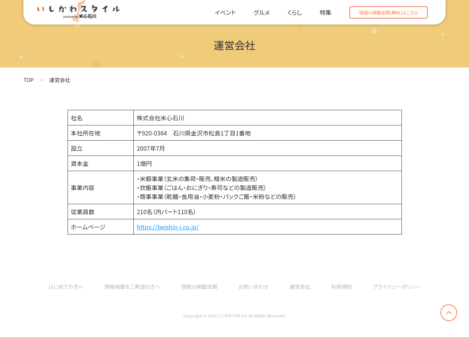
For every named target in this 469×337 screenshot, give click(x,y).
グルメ (262, 12)
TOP (28, 80)
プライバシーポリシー (397, 286)
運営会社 (300, 286)
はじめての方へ (66, 286)
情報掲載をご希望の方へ (132, 286)
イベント (225, 12)
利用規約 (341, 286)
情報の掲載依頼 (199, 286)
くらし (294, 12)
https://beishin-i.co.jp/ (168, 226)
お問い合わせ (253, 286)
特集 (326, 12)
